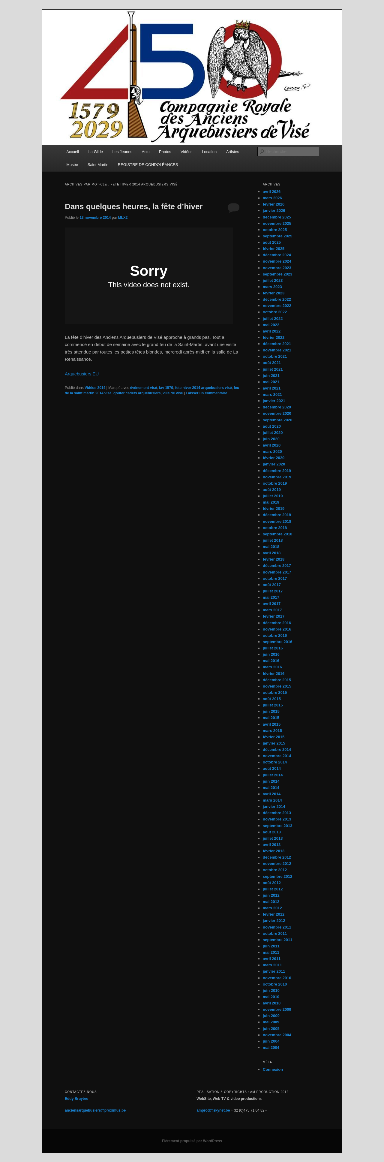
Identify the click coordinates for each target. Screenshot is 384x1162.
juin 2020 (271, 439)
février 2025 (273, 248)
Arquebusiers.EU (82, 373)
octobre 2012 (275, 870)
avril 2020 (271, 445)
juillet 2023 (273, 280)
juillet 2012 (273, 889)
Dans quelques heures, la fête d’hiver (133, 206)
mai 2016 (271, 660)
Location (209, 151)
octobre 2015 (275, 692)
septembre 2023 (277, 274)
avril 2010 (271, 1003)
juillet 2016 (273, 648)
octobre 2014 (275, 762)
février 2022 (273, 337)
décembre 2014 (277, 749)
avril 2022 (271, 331)
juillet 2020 (273, 432)
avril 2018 (271, 553)
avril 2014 (271, 794)
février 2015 (273, 737)
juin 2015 (271, 711)
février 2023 (273, 293)
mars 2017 (272, 610)
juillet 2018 (273, 540)
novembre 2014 (277, 756)
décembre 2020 (277, 407)
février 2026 (273, 204)
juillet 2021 (273, 369)
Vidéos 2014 (95, 388)
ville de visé (173, 393)
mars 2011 (272, 965)
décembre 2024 (277, 255)
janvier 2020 (274, 464)
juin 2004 (271, 1041)
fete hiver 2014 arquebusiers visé (203, 388)
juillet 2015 (273, 705)
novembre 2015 (277, 686)
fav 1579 (166, 388)
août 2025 (272, 242)
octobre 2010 (275, 984)
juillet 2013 (273, 838)
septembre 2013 (277, 825)
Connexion (273, 1069)
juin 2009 (271, 1015)
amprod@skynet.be (213, 1110)
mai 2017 (271, 597)
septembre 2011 (277, 940)
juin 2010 (271, 990)
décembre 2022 (277, 299)
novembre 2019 (277, 477)
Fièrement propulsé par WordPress (192, 1141)
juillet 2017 (273, 591)
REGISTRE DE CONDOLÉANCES (148, 164)
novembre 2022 (277, 305)
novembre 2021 (277, 350)
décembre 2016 (277, 623)
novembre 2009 (277, 1009)
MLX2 (123, 217)
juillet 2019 (273, 496)
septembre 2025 (277, 236)
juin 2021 (271, 375)
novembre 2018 (277, 521)
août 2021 (272, 362)
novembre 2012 (277, 863)
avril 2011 (271, 958)
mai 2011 (271, 952)
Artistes (232, 151)
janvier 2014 (274, 806)
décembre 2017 (277, 565)
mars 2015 (272, 730)
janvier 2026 (274, 210)
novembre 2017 (277, 572)
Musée (72, 164)
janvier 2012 (274, 920)
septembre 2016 (277, 642)
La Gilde (95, 151)
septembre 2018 (277, 534)
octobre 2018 (275, 527)
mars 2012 (272, 908)
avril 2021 (271, 388)
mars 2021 (272, 394)
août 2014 (272, 768)
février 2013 (273, 851)
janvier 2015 (274, 743)
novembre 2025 (277, 223)
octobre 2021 (275, 356)
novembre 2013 (277, 819)
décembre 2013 (277, 813)
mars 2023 (272, 286)
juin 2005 (271, 1028)
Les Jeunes (122, 151)
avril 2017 (271, 603)
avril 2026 (271, 191)
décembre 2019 (277, 470)
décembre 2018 (277, 515)
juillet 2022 (273, 318)
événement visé (143, 388)
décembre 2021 (277, 344)
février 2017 (273, 616)
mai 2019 (271, 502)
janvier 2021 (274, 401)
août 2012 (272, 883)
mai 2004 (271, 1047)
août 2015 (272, 699)
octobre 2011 (275, 933)
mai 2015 (271, 717)
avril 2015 (271, 724)
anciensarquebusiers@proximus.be (95, 1110)
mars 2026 (272, 198)
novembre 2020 (277, 413)
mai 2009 (271, 1022)
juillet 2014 (273, 775)
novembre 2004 (277, 1035)
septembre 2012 (277, 876)
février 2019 (273, 508)
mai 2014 (271, 787)
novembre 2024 (277, 261)
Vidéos (187, 151)
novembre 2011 (277, 927)
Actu (146, 151)
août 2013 (272, 832)
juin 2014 (271, 781)
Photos (165, 151)
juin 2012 (271, 895)
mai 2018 (271, 546)
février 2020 (273, 458)
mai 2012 (271, 901)
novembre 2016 (277, 629)
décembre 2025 (277, 217)
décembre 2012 (277, 857)
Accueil (72, 151)
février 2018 (273, 559)
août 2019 (272, 489)
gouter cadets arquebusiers (136, 393)
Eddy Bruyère (76, 1099)
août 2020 (272, 426)
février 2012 (273, 914)
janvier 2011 (274, 971)
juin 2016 (271, 654)
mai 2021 (271, 382)
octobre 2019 (275, 483)
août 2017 (272, 585)
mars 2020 (272, 451)
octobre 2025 (275, 229)
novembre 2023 (277, 268)
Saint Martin (98, 164)
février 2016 (273, 673)
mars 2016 (272, 667)
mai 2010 (271, 997)
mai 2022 (271, 325)
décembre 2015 (277, 680)
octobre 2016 (275, 635)
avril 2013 (271, 844)
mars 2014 (272, 800)
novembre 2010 (277, 978)
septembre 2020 (277, 420)
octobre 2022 (275, 312)
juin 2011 (271, 946)
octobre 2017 (275, 578)
